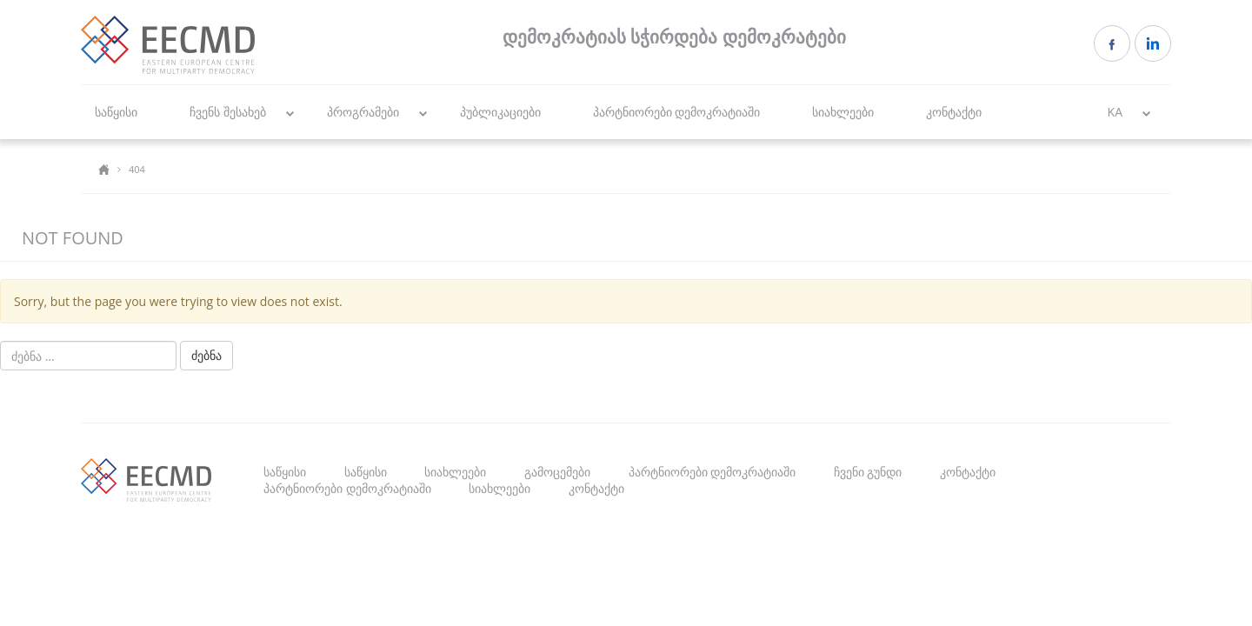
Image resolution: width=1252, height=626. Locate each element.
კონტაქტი (954, 111)
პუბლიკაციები (500, 111)
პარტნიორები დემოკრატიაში (677, 111)
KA (1115, 111)
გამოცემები (557, 471)
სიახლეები (843, 111)
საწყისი (116, 111)
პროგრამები (363, 111)
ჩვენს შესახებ (228, 111)
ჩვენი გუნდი (868, 471)
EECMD (168, 45)
